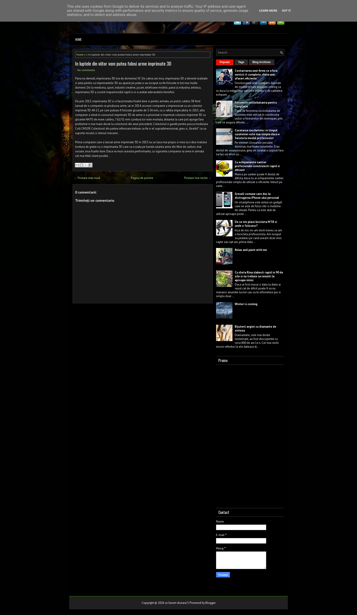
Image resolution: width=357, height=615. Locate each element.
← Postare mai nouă (87, 178)
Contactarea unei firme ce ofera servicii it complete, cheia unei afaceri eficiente (256, 74)
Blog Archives (261, 62)
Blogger (210, 603)
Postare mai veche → (197, 178)
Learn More (268, 10)
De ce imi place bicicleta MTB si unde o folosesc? (256, 224)
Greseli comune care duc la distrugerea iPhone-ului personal (257, 196)
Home (78, 39)
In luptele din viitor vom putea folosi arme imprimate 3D (123, 63)
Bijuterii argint (245, 327)
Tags (241, 62)
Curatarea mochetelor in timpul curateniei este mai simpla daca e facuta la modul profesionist (257, 134)
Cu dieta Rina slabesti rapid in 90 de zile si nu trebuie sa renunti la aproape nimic (259, 276)
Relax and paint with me (251, 250)
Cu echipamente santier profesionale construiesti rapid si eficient (257, 166)
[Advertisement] (250, 435)
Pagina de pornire (142, 178)
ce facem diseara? (176, 603)
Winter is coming (246, 304)
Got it (286, 10)
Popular (225, 62)
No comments (86, 70)
